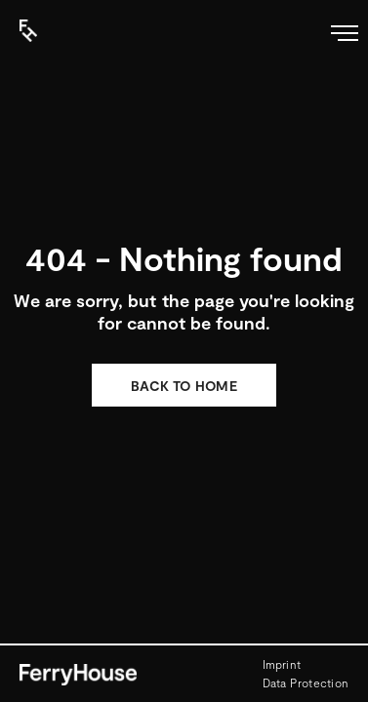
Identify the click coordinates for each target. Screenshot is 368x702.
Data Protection (306, 682)
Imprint (282, 664)
